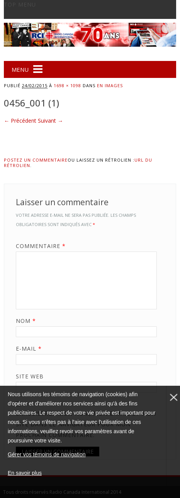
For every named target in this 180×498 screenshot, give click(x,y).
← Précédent (20, 120)
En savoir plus (25, 473)
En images (110, 85)
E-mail (31, 348)
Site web (30, 376)
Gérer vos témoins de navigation (47, 454)
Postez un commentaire (36, 160)
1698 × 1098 (67, 85)
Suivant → (50, 120)
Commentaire (43, 246)
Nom (28, 320)
